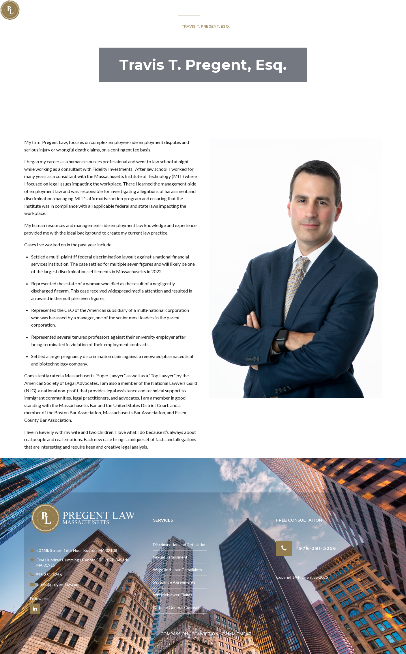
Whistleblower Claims (172, 594)
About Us (189, 10)
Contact (325, 10)
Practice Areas (145, 10)
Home (106, 10)
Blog (294, 10)
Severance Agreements (174, 582)
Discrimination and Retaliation (180, 544)
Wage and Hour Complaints (177, 569)
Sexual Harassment (170, 556)
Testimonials (230, 10)
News (267, 10)
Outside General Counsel (176, 607)
